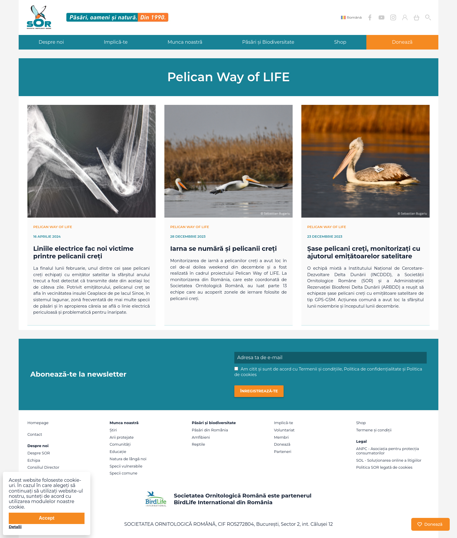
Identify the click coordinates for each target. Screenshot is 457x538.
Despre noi (51, 42)
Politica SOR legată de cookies (384, 467)
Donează (402, 42)
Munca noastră (185, 42)
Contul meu (405, 17)
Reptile (198, 444)
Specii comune (123, 473)
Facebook (370, 17)
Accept (46, 518)
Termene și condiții (373, 430)
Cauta (428, 17)
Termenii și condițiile (320, 369)
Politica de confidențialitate (372, 369)
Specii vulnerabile (126, 466)
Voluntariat (284, 430)
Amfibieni (201, 437)
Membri (281, 437)
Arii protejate (121, 437)
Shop (340, 42)
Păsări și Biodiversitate (268, 42)
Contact (34, 434)
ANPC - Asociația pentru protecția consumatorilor (387, 451)
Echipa (33, 460)
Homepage (37, 423)
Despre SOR (38, 453)
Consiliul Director (43, 467)
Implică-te (116, 42)
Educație (118, 451)
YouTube (381, 17)
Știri (113, 430)
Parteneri (282, 451)
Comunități (120, 444)
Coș (416, 17)
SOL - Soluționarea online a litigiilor (388, 460)
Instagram (393, 17)
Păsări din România (210, 430)
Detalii (15, 526)
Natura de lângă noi (128, 459)
